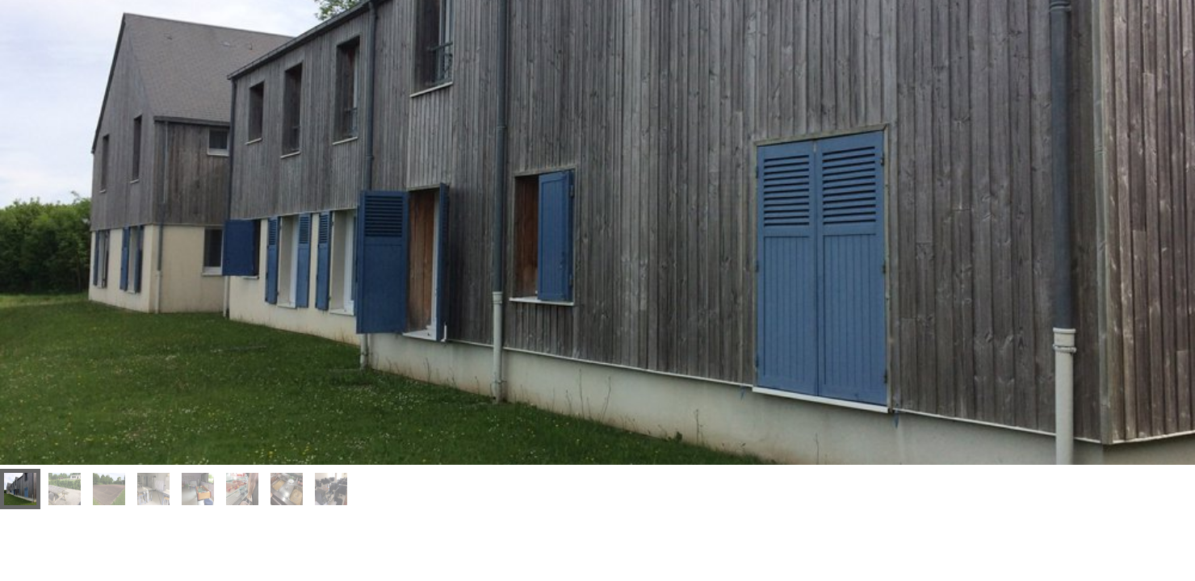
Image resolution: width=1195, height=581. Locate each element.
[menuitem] (20, 489)
